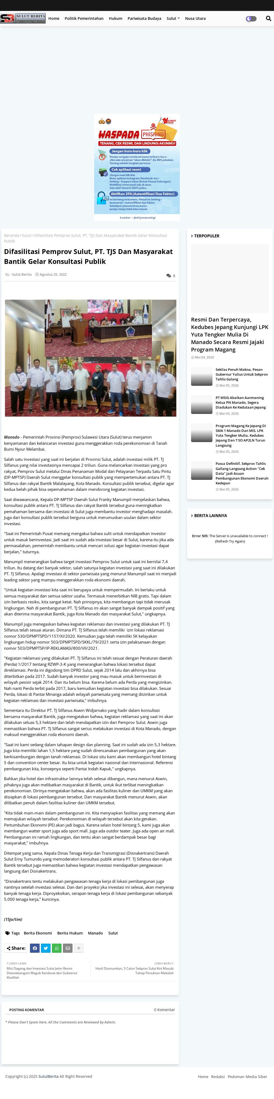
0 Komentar (164, 1009)
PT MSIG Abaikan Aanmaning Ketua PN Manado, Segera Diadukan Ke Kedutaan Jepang (241, 402)
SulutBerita (49, 1076)
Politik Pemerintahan (84, 18)
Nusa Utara (195, 18)
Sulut (171, 18)
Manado (95, 933)
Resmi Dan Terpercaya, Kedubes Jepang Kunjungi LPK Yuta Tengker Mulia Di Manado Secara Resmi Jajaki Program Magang (229, 334)
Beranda (11, 235)
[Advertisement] (137, 72)
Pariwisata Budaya (144, 18)
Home (53, 18)
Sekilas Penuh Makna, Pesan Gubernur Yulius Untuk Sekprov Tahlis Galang (242, 374)
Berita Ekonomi (38, 933)
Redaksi (218, 1076)
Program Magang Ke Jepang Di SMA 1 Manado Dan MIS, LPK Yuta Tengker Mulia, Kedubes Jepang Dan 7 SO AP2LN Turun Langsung (241, 435)
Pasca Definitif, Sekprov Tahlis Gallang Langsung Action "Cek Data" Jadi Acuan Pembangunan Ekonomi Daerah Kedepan (242, 473)
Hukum (115, 18)
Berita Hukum (70, 933)
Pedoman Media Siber (247, 1076)
